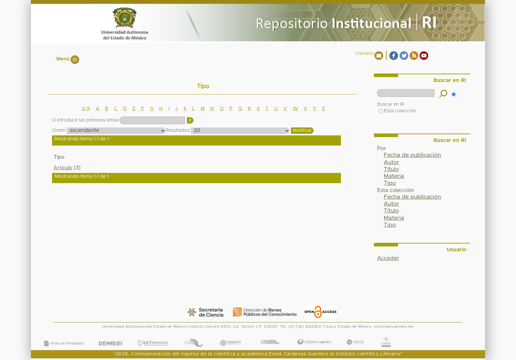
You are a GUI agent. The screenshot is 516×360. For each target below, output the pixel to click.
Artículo (63, 167)
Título (391, 169)
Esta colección (397, 111)
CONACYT (231, 336)
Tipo (390, 183)
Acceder (388, 258)
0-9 (86, 108)
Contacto (364, 53)
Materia (394, 176)
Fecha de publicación (412, 155)
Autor (391, 162)
